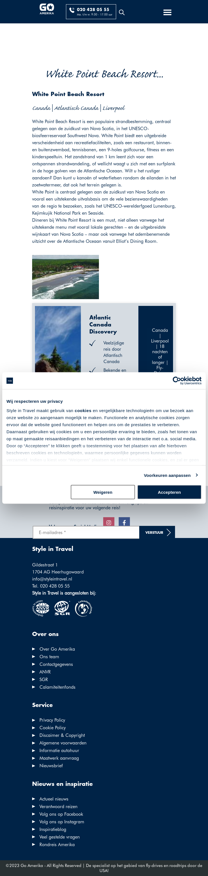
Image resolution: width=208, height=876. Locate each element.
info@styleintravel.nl (52, 579)
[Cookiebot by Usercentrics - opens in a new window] (177, 381)
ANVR (45, 672)
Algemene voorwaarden (63, 743)
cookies (83, 410)
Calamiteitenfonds (57, 687)
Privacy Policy (52, 720)
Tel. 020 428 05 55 (51, 586)
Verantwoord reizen (58, 806)
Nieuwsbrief (51, 765)
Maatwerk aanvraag (59, 758)
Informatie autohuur (59, 750)
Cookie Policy (52, 727)
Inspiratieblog (52, 829)
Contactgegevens (56, 664)
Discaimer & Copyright (62, 735)
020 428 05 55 (93, 10)
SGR (43, 679)
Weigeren (102, 492)
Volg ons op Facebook (61, 814)
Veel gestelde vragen (59, 837)
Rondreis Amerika (57, 844)
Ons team (49, 656)
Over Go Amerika (57, 649)
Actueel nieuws (53, 799)
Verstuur (154, 533)
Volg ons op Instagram (61, 821)
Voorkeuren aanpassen (167, 475)
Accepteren (169, 492)
